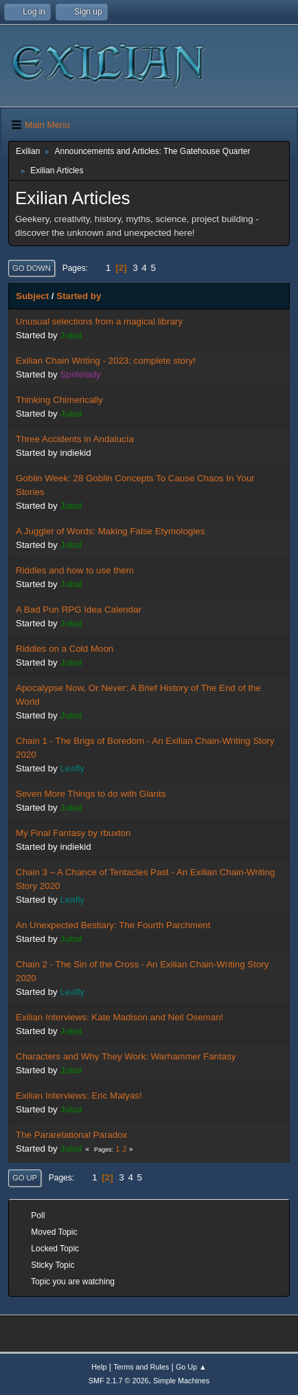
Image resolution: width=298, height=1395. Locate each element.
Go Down (31, 268)
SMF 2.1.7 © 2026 (119, 1380)
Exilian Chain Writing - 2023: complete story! (106, 360)
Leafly (72, 768)
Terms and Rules (141, 1367)
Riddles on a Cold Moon (64, 649)
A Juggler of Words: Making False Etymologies (110, 531)
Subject (32, 296)
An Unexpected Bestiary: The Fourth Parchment (113, 925)
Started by (78, 296)
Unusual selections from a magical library (99, 321)
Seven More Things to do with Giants (90, 794)
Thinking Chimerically (59, 400)
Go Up (24, 1178)
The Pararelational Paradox (71, 1135)
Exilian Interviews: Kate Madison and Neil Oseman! (119, 1017)
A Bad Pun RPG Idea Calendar (78, 609)
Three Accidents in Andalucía (75, 439)
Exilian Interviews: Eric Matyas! (79, 1095)
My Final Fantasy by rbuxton (73, 833)
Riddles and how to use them (75, 570)
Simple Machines (181, 1380)
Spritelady (80, 374)
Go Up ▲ (191, 1367)
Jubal (71, 335)
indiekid (75, 453)
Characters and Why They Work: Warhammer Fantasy (126, 1056)
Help (98, 1367)
